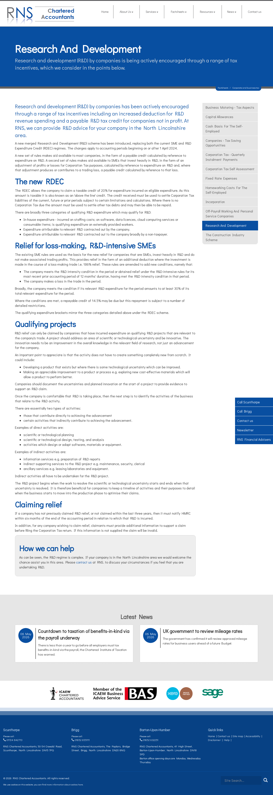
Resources (207, 12)
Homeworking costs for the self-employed (226, 190)
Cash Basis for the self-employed (224, 128)
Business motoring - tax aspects (230, 107)
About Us (126, 12)
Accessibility (253, 736)
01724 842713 (12, 740)
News (231, 12)
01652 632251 (149, 740)
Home (105, 12)
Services (152, 12)
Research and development (226, 225)
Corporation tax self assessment (230, 169)
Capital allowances (219, 116)
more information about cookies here (65, 784)
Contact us (254, 12)
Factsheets (179, 12)
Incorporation (215, 201)
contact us (84, 562)
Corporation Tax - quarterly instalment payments (225, 157)
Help (226, 740)
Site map (237, 736)
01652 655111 (80, 740)
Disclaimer (214, 740)
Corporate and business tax (245, 87)
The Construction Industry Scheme (225, 237)
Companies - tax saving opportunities (223, 143)
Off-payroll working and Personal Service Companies (229, 213)
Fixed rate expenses (221, 178)
